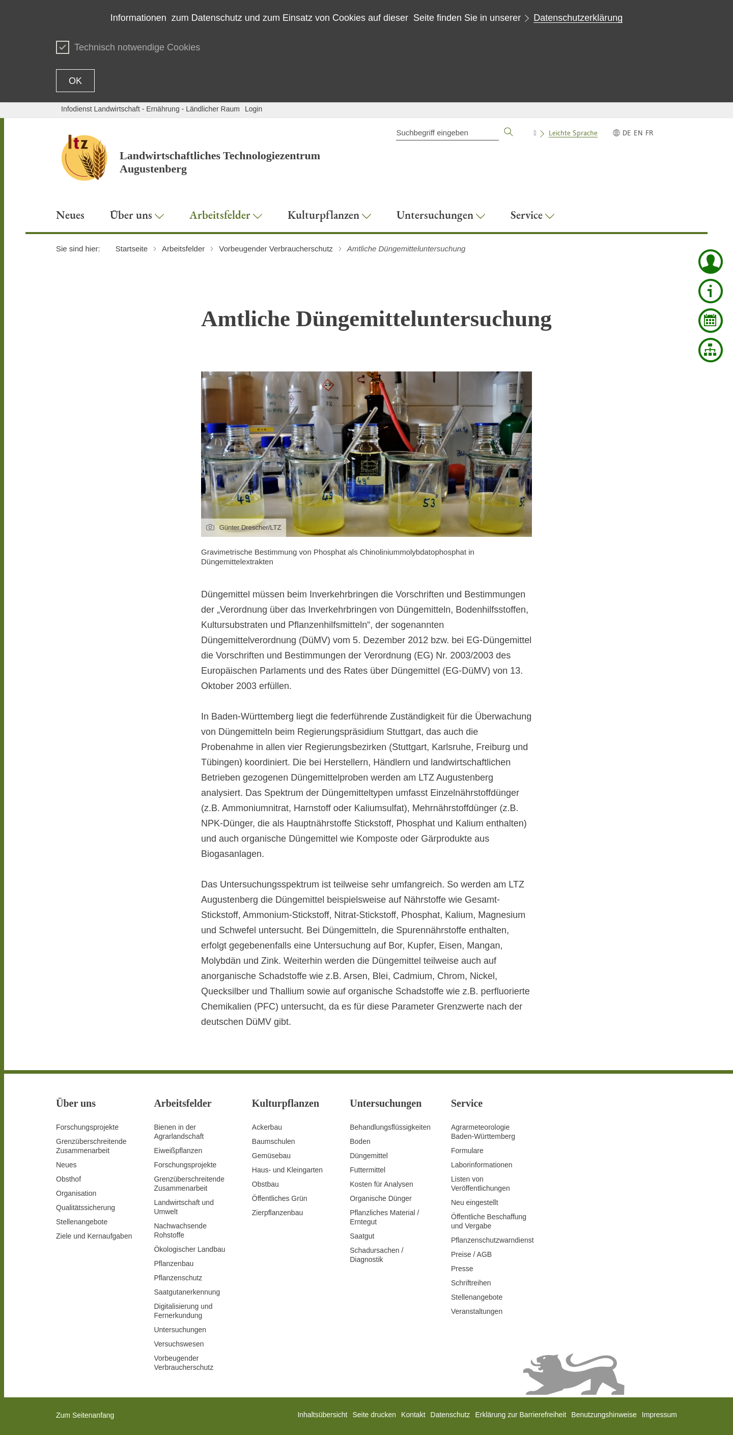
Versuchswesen (179, 1344)
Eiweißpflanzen (178, 1150)
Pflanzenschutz (178, 1278)
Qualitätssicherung (85, 1207)
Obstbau (265, 1184)
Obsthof (68, 1179)
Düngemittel (369, 1156)
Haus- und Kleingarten (287, 1170)
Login (253, 109)
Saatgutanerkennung (187, 1292)
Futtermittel (367, 1170)
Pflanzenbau (173, 1263)
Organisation (76, 1193)
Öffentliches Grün (279, 1198)
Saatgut (362, 1236)
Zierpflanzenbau (277, 1213)
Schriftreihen (471, 1283)
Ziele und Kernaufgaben (94, 1236)
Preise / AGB (471, 1254)
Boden (360, 1141)
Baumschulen (273, 1141)
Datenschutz (450, 1415)
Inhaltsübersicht (322, 1415)
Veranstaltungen (476, 1311)
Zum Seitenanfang (85, 1415)
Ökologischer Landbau (189, 1249)
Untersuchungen (180, 1330)
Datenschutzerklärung (578, 18)
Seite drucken (374, 1415)
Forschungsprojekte (87, 1127)
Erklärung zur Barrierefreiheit (520, 1415)
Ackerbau (267, 1127)
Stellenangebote (81, 1222)
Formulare (467, 1150)
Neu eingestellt (474, 1202)
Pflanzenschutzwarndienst (492, 1240)
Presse (462, 1269)
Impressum (659, 1415)
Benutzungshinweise (603, 1415)
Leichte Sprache (573, 132)
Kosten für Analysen (381, 1184)
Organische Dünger (380, 1198)
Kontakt (413, 1415)
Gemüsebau (271, 1156)
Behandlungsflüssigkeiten (390, 1127)
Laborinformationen (482, 1165)
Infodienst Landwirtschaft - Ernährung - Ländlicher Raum (150, 109)
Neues (66, 1165)
